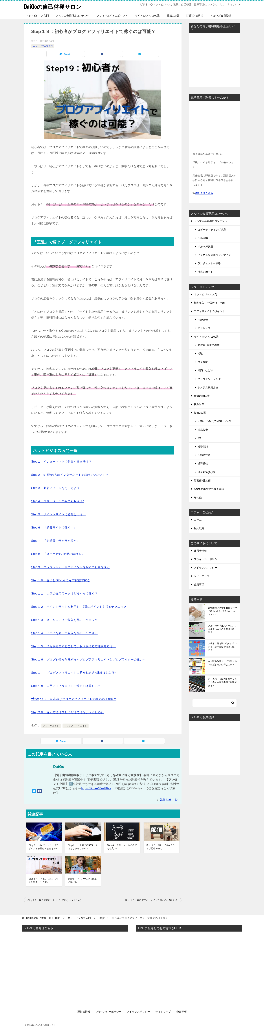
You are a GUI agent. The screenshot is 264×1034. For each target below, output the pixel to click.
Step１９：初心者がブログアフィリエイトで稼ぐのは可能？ (73, 699)
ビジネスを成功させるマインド (216, 254)
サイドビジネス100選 (147, 15)
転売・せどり (205, 370)
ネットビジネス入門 (37, 15)
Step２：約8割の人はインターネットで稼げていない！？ (69, 474)
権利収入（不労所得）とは (209, 302)
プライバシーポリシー (207, 559)
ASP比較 (203, 319)
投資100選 (173, 15)
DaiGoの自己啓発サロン (53, 6)
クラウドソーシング (209, 379)
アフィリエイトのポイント (112, 15)
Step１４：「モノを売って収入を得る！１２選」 (64, 633)
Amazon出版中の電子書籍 (209, 488)
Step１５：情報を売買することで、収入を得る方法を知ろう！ (73, 646)
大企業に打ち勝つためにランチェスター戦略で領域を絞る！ (222, 646)
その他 (198, 497)
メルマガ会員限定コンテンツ (72, 15)
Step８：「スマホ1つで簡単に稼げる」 (57, 553)
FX (199, 438)
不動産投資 (204, 455)
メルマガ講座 (205, 246)
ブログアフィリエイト (75, 725)
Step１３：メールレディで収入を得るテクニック (64, 619)
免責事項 (199, 584)
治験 (200, 353)
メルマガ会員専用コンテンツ (210, 221)
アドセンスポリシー (205, 567)
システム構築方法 (208, 387)
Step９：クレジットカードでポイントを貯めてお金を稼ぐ (70, 567)
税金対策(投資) (206, 472)
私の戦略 (199, 528)
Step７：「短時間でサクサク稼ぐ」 (55, 540)
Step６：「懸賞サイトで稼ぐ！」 (54, 527)
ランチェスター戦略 (209, 263)
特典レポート (205, 271)
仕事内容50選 (202, 395)
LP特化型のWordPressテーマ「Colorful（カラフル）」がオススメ (222, 611)
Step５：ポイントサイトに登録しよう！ (58, 514)
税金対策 (199, 404)
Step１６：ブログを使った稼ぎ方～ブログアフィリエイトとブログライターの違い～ (88, 659)
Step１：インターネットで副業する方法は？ (61, 461)
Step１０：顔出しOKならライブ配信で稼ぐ (60, 580)
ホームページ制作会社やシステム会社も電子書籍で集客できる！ (222, 682)
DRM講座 (203, 238)
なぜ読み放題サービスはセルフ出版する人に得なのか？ (222, 663)
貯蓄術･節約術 (194, 15)
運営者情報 (200, 550)
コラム (198, 519)
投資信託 (203, 446)
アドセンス (204, 328)
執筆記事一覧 (169, 799)
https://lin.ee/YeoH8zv (96, 788)
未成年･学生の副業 (208, 345)
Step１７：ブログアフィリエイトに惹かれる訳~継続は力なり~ (73, 672)
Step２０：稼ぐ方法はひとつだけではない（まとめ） (67, 712)
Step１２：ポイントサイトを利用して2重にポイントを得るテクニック (78, 606)
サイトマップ (201, 576)
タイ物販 (203, 361)
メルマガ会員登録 (220, 15)
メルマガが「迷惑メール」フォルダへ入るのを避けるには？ (222, 629)
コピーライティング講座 (212, 229)
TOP (43, 918)
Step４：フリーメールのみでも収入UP (57, 501)
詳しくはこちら (204, 193)
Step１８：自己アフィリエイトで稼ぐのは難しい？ (66, 685)
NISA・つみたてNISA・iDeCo (215, 421)
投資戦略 (203, 463)
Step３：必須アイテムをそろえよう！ (57, 488)
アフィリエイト (51, 725)
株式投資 (203, 429)
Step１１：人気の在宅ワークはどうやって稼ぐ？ (64, 593)
